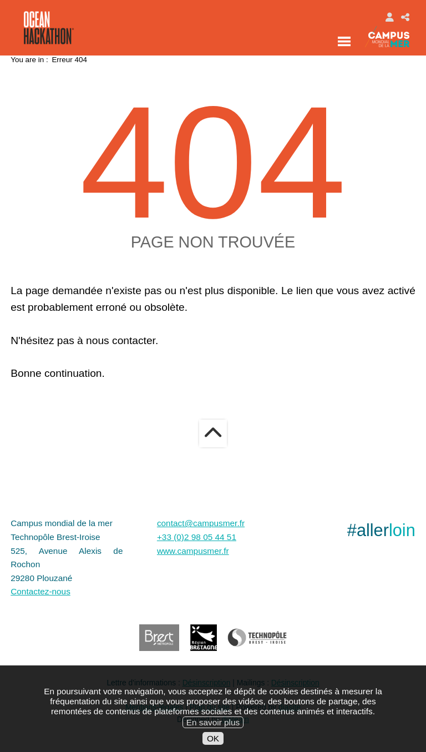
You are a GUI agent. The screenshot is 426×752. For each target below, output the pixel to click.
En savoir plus (213, 729)
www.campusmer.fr (193, 551)
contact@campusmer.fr (201, 523)
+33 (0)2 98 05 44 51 (196, 537)
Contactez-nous (40, 591)
